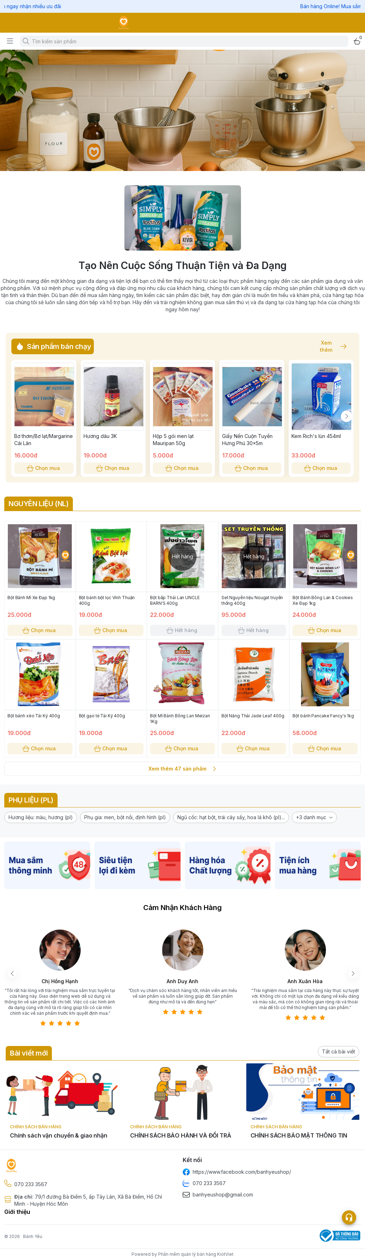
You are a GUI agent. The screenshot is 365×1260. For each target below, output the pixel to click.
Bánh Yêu (32, 1236)
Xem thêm (329, 346)
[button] (40, 817)
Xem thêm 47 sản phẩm (182, 769)
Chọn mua (44, 468)
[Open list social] (349, 1217)
